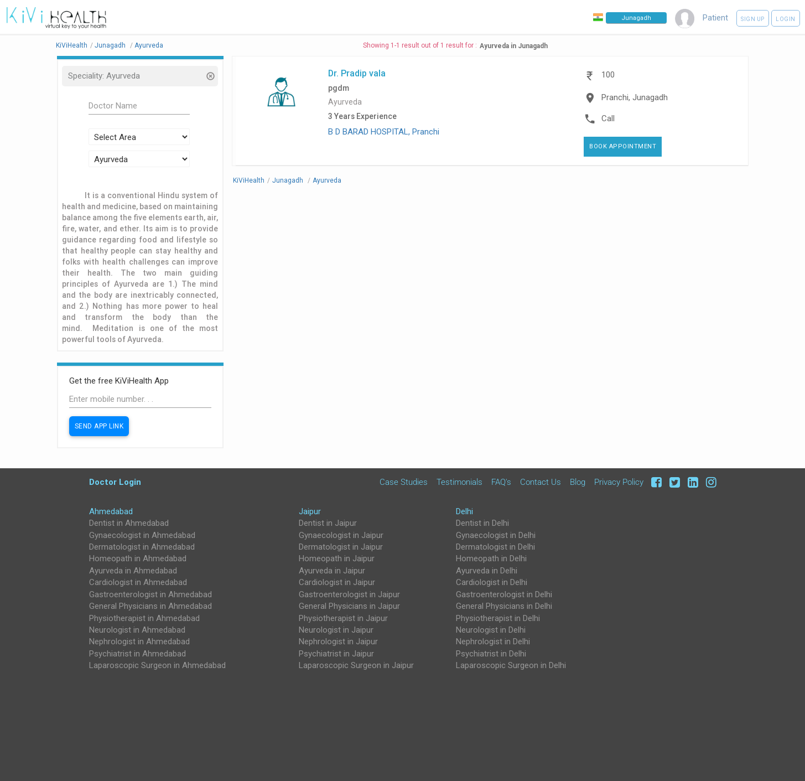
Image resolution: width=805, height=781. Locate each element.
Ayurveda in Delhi (486, 571)
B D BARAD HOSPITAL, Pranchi (383, 132)
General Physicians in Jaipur (349, 606)
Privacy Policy (618, 482)
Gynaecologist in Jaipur (341, 535)
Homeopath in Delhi (491, 558)
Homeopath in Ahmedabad (137, 558)
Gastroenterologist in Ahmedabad (150, 594)
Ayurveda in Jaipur (332, 571)
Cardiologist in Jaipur (337, 582)
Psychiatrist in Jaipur (336, 654)
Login (786, 19)
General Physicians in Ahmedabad (150, 606)
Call (608, 118)
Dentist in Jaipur (328, 523)
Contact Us (540, 482)
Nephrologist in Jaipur (338, 641)
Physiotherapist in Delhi (498, 618)
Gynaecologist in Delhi (496, 535)
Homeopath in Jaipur (337, 558)
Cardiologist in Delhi (491, 582)
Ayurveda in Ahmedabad (133, 571)
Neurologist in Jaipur (336, 630)
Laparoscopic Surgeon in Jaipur (356, 665)
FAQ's (501, 482)
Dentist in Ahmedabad (129, 523)
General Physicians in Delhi (504, 606)
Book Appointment (622, 146)
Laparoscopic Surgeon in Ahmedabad (157, 665)
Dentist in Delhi (482, 523)
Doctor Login (115, 482)
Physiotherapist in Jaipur (343, 618)
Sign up (753, 19)
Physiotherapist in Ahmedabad (144, 618)
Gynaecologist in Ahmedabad (142, 535)
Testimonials (459, 482)
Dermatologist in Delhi (495, 547)
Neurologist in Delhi (491, 630)
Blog (577, 482)
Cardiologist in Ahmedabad (138, 582)
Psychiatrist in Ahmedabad (137, 654)
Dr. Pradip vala (357, 73)
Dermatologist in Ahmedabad (142, 547)
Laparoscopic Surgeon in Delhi (511, 665)
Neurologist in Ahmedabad (137, 630)
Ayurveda (345, 102)
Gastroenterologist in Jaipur (349, 594)
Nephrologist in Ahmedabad (139, 641)
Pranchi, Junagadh (634, 97)
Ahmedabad (111, 511)
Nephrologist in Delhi (493, 641)
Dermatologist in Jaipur (341, 547)
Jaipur (310, 511)
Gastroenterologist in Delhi (504, 594)
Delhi (464, 511)
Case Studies (404, 482)
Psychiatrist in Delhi (491, 654)
